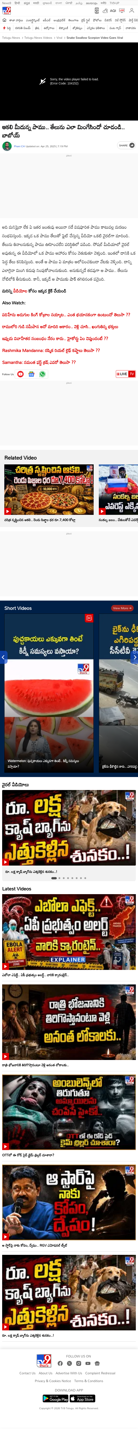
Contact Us (27, 1373)
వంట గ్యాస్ (115, 28)
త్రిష (37, 28)
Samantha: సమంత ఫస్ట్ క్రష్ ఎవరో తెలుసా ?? (39, 362)
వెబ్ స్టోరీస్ (120, 20)
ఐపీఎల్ (47, 20)
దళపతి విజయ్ (23, 28)
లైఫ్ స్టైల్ (86, 20)
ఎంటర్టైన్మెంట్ (33, 20)
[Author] (7, 146)
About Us (45, 1373)
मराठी (36, 2)
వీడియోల (20, 290)
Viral (59, 37)
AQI (113, 10)
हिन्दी (18, 2)
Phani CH (19, 146)
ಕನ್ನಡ (27, 2)
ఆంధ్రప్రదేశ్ (59, 20)
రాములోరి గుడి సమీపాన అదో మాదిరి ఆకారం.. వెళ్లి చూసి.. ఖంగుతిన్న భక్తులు (60, 326)
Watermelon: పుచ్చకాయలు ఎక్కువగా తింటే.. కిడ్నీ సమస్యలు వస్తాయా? (43, 763)
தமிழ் (79, 2)
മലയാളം (91, 2)
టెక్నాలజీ (63, 28)
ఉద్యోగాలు (49, 28)
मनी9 (103, 2)
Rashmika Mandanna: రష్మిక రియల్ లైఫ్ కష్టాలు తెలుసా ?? (51, 350)
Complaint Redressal (100, 1373)
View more (122, 608)
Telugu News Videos (37, 37)
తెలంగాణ (73, 20)
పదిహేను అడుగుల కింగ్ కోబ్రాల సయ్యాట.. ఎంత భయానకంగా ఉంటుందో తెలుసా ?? (66, 314)
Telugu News (11, 37)
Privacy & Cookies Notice (53, 1381)
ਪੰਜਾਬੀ (68, 2)
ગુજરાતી (47, 2)
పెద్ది (9, 28)
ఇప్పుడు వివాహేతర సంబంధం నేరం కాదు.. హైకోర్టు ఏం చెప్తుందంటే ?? (55, 338)
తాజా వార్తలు (16, 20)
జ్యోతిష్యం (77, 28)
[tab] (54, 878)
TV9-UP (114, 2)
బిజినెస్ (108, 20)
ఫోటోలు (97, 20)
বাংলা (58, 2)
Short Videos (18, 608)
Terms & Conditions (88, 1381)
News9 (6, 2)
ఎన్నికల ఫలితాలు (96, 28)
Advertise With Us (69, 1373)
